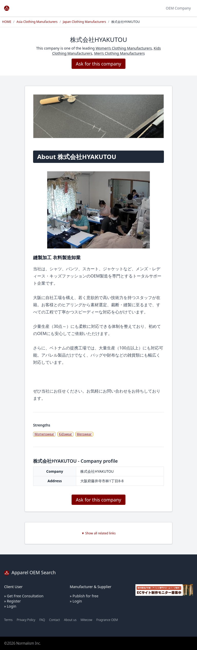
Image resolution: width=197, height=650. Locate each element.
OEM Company (178, 8)
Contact (54, 620)
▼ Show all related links (98, 533)
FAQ (42, 620)
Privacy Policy (26, 620)
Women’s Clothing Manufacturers (124, 48)
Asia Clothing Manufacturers (36, 22)
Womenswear (44, 434)
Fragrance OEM (107, 620)
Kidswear (65, 434)
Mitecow (86, 620)
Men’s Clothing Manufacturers (119, 53)
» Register (12, 601)
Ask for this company (98, 64)
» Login (10, 606)
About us (70, 620)
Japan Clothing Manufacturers (84, 22)
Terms (8, 620)
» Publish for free (84, 595)
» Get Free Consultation (23, 595)
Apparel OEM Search (30, 572)
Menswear (84, 434)
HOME (6, 22)
